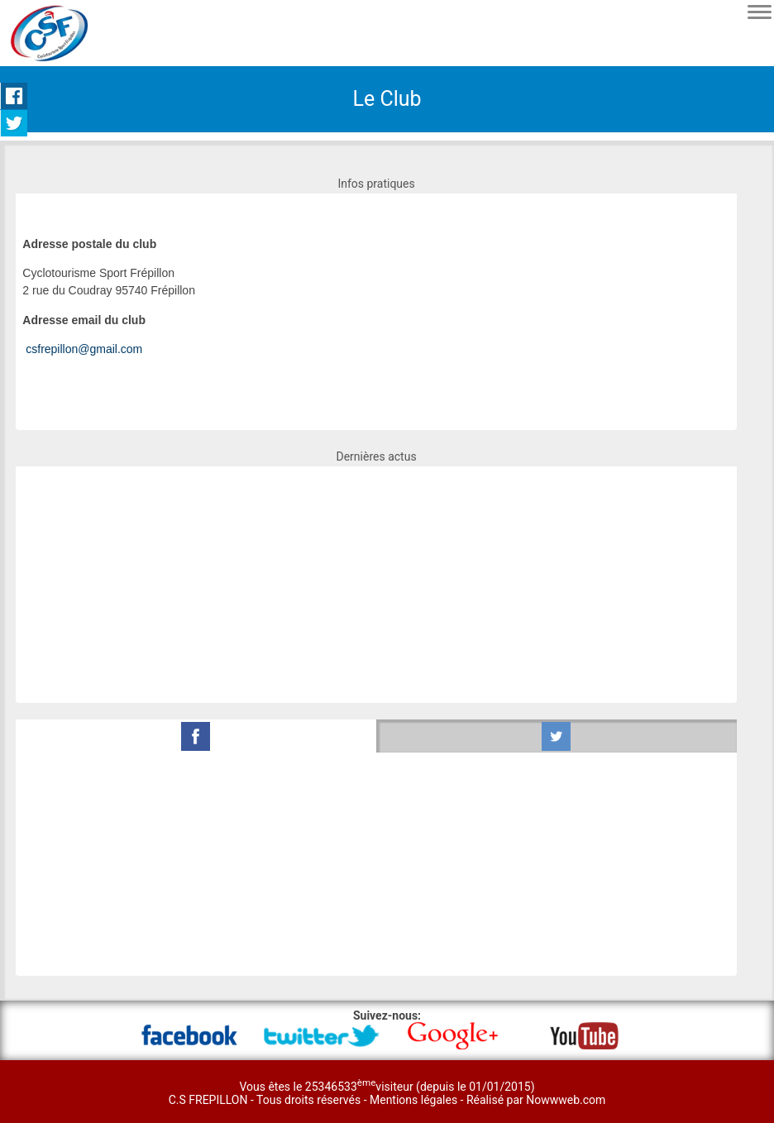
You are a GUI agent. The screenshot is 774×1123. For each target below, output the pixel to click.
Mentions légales (415, 1099)
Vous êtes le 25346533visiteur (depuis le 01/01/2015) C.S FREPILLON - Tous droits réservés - (352, 1093)
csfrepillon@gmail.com (84, 349)
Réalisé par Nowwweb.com (535, 1099)
